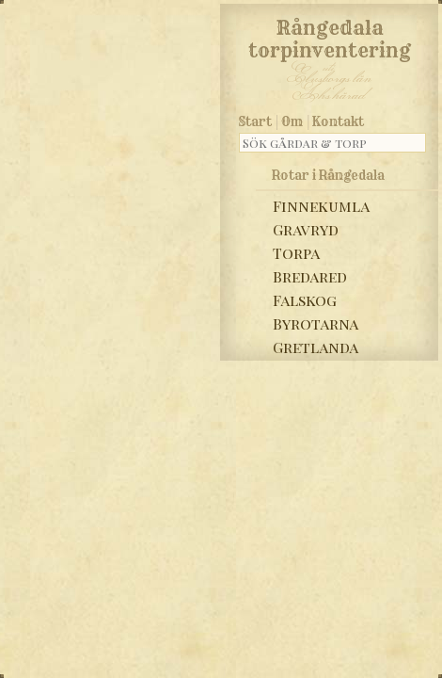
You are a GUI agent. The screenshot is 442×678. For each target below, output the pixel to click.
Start (255, 121)
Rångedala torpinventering (329, 36)
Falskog (305, 300)
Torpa (296, 253)
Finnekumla (321, 206)
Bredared (310, 276)
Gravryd (306, 229)
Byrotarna (315, 323)
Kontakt (338, 121)
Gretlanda (315, 347)
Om (292, 121)
